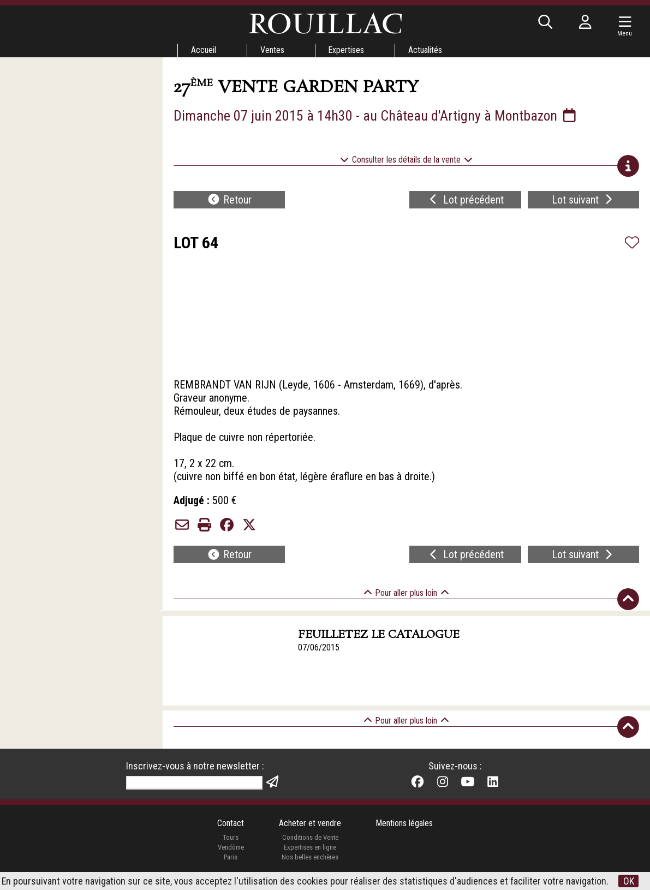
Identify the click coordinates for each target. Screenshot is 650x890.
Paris (230, 858)
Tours (230, 839)
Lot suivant (583, 199)
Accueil (203, 50)
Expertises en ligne (310, 849)
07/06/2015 (318, 648)
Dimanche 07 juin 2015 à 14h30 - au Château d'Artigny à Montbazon (377, 115)
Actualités (426, 50)
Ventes (272, 50)
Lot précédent (465, 199)
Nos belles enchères (310, 858)
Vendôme (230, 849)
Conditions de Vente (310, 839)
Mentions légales (404, 825)
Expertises (347, 50)
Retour (229, 199)
